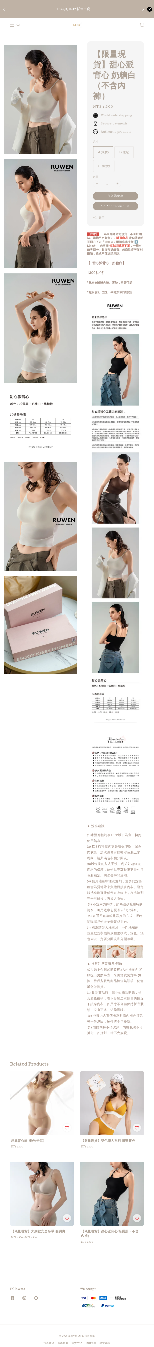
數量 (95, 176)
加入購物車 (115, 196)
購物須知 (74, 15)
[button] (12, 24)
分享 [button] (98, 217)
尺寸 (95, 141)
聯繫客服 (104, 1342)
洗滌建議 (49, 1342)
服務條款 (63, 1342)
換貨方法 (77, 1342)
